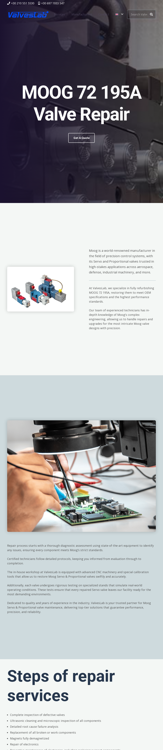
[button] (119, 14)
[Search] (151, 14)
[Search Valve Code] (141, 14)
